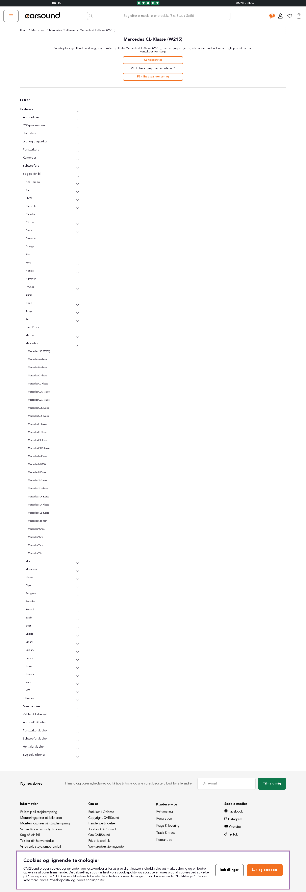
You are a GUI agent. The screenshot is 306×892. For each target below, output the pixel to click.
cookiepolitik (95, 880)
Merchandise (31, 706)
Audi (28, 190)
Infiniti (29, 295)
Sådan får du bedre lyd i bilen (41, 829)
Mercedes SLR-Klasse (38, 505)
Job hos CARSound (102, 829)
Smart (29, 642)
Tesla (29, 666)
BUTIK (56, 3)
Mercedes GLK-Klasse (39, 448)
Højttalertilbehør (34, 746)
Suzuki (29, 658)
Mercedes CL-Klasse (62, 30)
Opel (29, 585)
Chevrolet (31, 206)
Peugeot (31, 593)
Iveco (29, 303)
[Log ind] (280, 16)
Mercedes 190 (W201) (39, 351)
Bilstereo (26, 109)
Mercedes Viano (36, 545)
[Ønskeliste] (290, 16)
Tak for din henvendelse (37, 841)
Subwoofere (31, 165)
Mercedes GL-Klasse (38, 440)
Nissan (29, 577)
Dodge (30, 246)
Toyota (30, 674)
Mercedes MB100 (37, 464)
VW (28, 690)
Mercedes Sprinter (37, 521)
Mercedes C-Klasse (37, 376)
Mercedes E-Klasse (37, 424)
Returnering (164, 811)
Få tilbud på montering (153, 76)
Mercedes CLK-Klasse (38, 408)
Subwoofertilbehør (35, 738)
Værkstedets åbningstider (106, 846)
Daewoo (31, 238)
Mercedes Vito (35, 553)
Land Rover (32, 327)
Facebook (235, 811)
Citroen (30, 222)
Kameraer (29, 157)
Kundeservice (153, 60)
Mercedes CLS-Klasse (38, 416)
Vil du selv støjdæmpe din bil (40, 846)
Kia (27, 319)
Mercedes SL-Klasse (38, 489)
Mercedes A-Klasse (37, 359)
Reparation (164, 818)
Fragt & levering (167, 825)
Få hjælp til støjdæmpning (38, 812)
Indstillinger (229, 870)
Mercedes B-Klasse (37, 368)
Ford (28, 262)
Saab (29, 617)
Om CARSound (99, 835)
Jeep (29, 311)
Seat (28, 626)
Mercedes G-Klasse (37, 432)
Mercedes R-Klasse (37, 472)
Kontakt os (164, 840)
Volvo (29, 682)
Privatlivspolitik (99, 841)
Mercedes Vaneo (36, 529)
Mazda (30, 335)
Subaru (30, 650)
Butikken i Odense (101, 812)
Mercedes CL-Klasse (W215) (97, 30)
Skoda (29, 634)
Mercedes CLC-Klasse (39, 400)
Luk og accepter (265, 870)
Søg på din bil (32, 173)
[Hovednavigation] (11, 16)
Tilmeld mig (272, 783)
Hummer (31, 279)
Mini (28, 561)
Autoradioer (31, 117)
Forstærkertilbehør (35, 730)
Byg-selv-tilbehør (34, 754)
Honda (30, 270)
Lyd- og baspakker (35, 141)
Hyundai (30, 287)
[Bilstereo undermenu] (78, 111)
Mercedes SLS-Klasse (38, 513)
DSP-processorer (34, 125)
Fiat (28, 254)
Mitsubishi (31, 569)
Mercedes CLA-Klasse (39, 392)
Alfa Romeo (33, 182)
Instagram (235, 819)
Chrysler (30, 214)
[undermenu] (78, 120)
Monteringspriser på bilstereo (41, 818)
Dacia (29, 230)
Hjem (23, 30)
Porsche (30, 601)
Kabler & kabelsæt (35, 714)
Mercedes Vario (35, 537)
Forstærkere (31, 149)
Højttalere (29, 133)
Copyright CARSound (103, 818)
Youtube (235, 827)
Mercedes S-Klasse (37, 480)
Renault (30, 609)
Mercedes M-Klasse (37, 456)
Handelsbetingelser (102, 823)
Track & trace (166, 833)
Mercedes (37, 30)
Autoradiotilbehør (35, 722)
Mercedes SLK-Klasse (38, 497)
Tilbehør (28, 698)
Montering (244, 3)
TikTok (233, 834)
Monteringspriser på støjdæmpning (45, 823)
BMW (29, 198)
